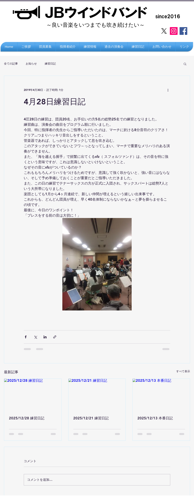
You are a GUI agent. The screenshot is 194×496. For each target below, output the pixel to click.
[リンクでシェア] (55, 337)
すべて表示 (183, 371)
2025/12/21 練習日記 (91, 418)
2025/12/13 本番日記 (155, 418)
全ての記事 (11, 63)
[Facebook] (183, 31)
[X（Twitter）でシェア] (35, 337)
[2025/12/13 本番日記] (161, 395)
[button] (184, 46)
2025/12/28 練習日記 (26, 418)
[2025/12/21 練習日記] (97, 395)
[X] (164, 31)
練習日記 (50, 63)
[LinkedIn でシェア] (45, 337)
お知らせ (31, 63)
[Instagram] (174, 31)
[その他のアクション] (167, 90)
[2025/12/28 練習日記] (32, 395)
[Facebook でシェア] (26, 337)
